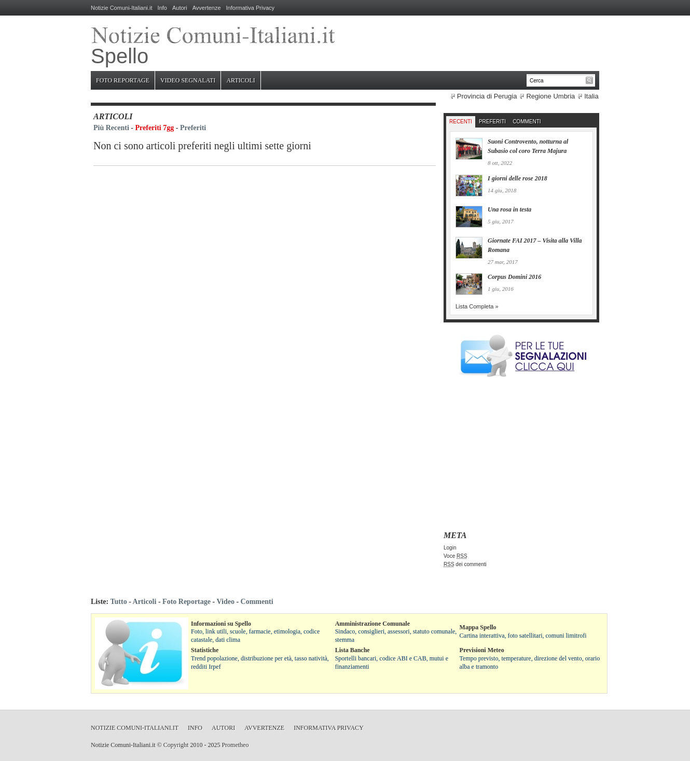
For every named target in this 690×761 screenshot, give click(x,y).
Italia (591, 96)
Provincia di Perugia (487, 96)
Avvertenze (206, 8)
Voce (455, 556)
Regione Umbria (550, 96)
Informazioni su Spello (221, 623)
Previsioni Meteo (482, 650)
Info (162, 8)
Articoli (240, 80)
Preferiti (193, 128)
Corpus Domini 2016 (514, 276)
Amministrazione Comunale (372, 623)
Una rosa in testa (509, 209)
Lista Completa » (477, 306)
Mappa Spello (478, 627)
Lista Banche (352, 650)
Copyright (176, 745)
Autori (179, 8)
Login (450, 548)
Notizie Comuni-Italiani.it (122, 8)
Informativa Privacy (250, 8)
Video (225, 601)
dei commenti (465, 564)
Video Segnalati (187, 80)
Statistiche (204, 650)
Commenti (527, 121)
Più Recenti (111, 128)
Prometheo (235, 745)
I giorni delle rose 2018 (517, 178)
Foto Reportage (122, 80)
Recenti (460, 121)
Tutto (118, 601)
